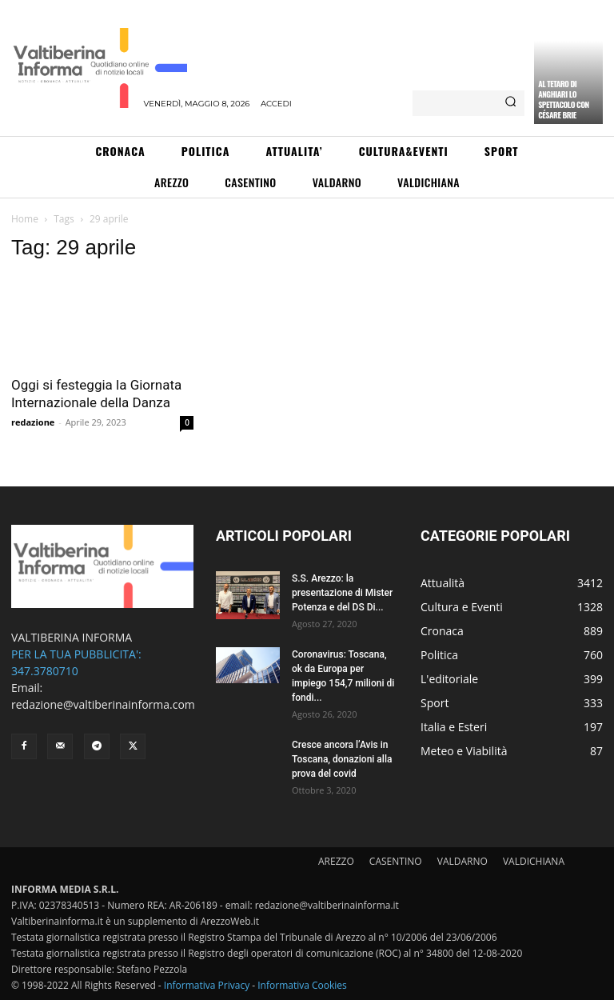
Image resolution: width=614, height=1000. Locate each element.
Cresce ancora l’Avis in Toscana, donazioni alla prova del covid (342, 759)
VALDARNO (462, 861)
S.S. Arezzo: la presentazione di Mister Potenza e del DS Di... (342, 593)
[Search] (510, 103)
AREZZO (336, 861)
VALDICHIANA (533, 861)
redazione (32, 422)
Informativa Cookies (302, 985)
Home (24, 219)
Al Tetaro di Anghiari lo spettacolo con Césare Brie (563, 99)
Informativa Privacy (206, 985)
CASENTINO (395, 861)
